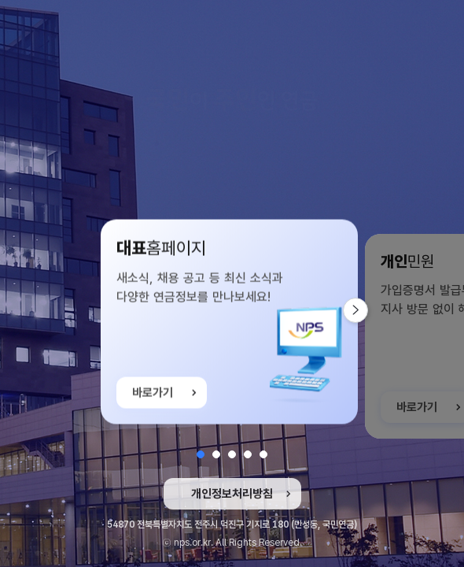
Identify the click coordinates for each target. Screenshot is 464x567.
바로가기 (152, 396)
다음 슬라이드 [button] (367, 310)
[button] (200, 454)
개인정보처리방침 (232, 494)
